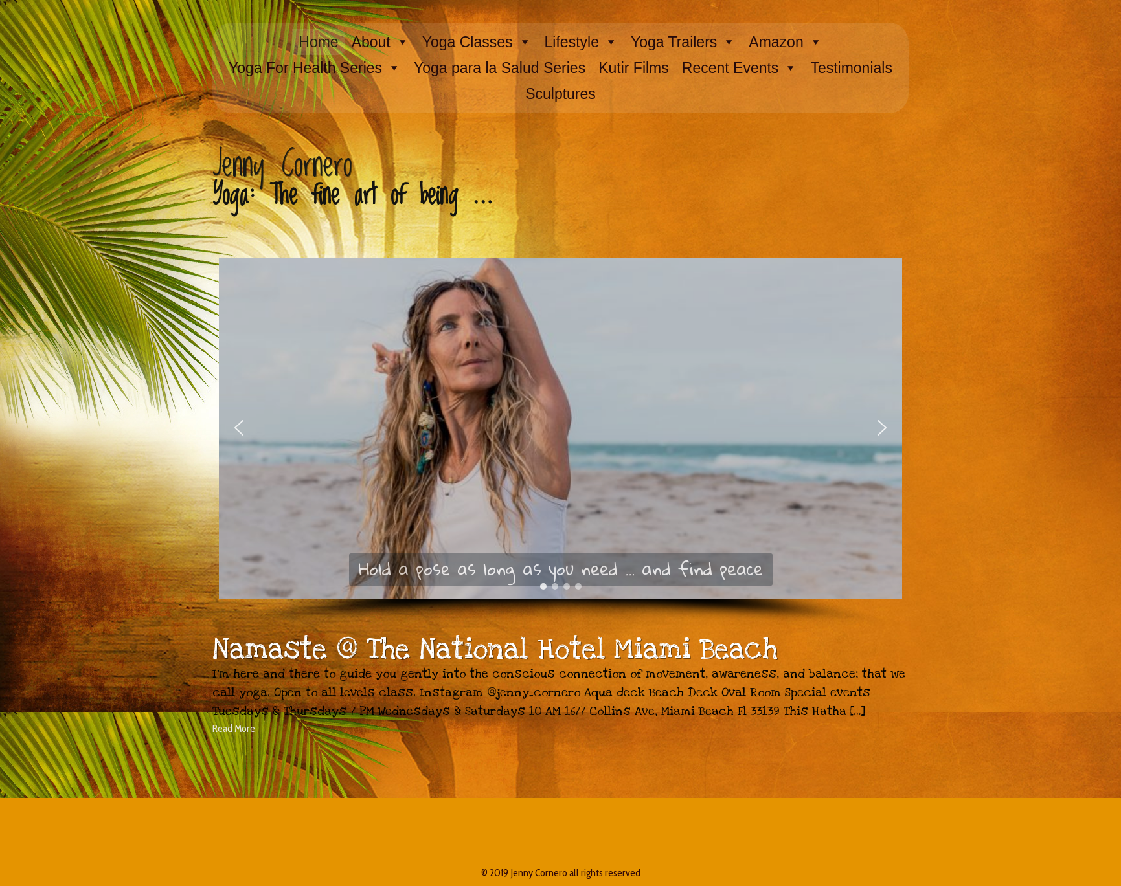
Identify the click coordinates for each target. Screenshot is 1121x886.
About (380, 42)
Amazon (785, 42)
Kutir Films (633, 68)
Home (318, 42)
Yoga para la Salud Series (499, 68)
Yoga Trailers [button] (683, 42)
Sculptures (560, 93)
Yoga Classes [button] (477, 42)
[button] (239, 427)
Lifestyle (581, 42)
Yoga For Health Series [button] (315, 68)
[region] (560, 443)
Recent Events (740, 68)
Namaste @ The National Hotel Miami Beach (495, 650)
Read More (233, 728)
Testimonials (851, 68)
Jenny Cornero (282, 165)
